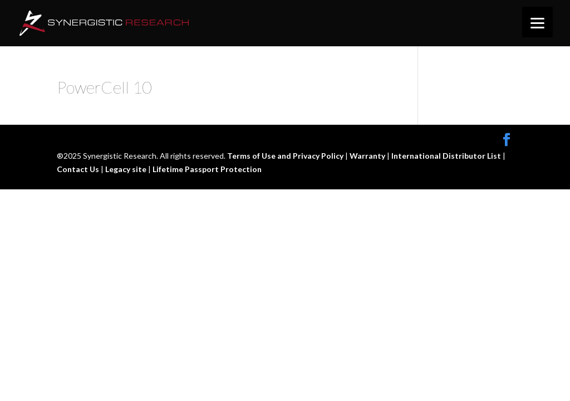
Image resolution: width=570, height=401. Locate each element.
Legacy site (126, 169)
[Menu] (537, 22)
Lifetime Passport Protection (207, 169)
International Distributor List (447, 155)
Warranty (368, 155)
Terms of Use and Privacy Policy (286, 155)
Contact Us (79, 169)
